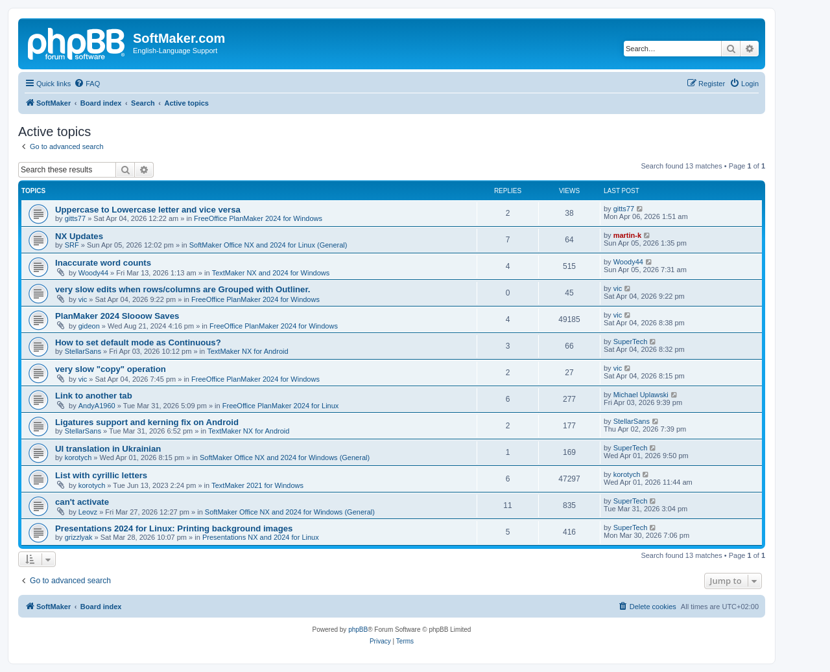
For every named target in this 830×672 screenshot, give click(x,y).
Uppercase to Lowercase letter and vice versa (148, 209)
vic (82, 299)
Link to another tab (93, 395)
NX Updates (79, 236)
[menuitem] (87, 83)
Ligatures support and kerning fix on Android (147, 422)
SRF (72, 245)
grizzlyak (79, 537)
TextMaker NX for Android (247, 351)
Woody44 (93, 273)
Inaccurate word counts (103, 263)
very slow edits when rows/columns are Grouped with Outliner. (183, 289)
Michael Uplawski (641, 395)
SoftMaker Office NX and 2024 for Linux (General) (268, 245)
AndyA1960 (96, 406)
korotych (78, 457)
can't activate (82, 502)
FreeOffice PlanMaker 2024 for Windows (258, 218)
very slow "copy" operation (110, 369)
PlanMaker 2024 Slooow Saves (117, 316)
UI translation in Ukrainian (108, 449)
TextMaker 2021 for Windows (257, 485)
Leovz (87, 512)
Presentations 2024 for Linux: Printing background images (173, 528)
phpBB (358, 629)
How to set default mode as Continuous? (138, 342)
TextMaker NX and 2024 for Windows (271, 273)
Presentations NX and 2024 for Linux (260, 537)
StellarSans (83, 351)
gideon (89, 326)
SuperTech (630, 341)
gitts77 (75, 218)
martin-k (627, 235)
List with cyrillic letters (101, 475)
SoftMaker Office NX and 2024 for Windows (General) (285, 457)
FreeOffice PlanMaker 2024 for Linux (280, 406)
